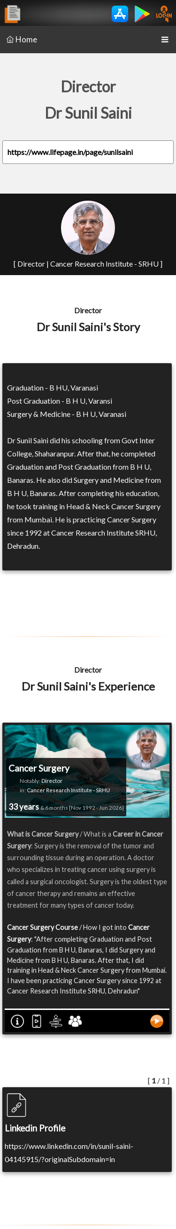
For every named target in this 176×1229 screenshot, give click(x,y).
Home (22, 39)
